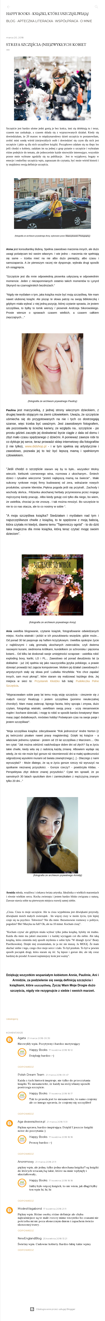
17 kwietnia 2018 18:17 (61, 1093)
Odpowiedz (26, 1066)
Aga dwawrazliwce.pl (31, 1121)
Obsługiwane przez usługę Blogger (52, 1309)
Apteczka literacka (35, 21)
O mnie (86, 21)
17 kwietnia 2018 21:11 (54, 1208)
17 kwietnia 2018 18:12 (61, 1050)
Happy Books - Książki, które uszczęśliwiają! (47, 13)
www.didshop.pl (35, 446)
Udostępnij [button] (12, 1018)
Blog (10, 21)
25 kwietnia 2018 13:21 (55, 1238)
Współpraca (66, 21)
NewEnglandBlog (30, 1238)
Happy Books (38, 1050)
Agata (22, 1038)
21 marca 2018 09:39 (38, 1038)
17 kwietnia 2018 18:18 (61, 1137)
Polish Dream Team (31, 1074)
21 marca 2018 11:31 (57, 1121)
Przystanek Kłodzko (47, 681)
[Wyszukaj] (96, 6)
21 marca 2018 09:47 (57, 1074)
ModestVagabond (30, 1208)
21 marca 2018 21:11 (45, 1161)
